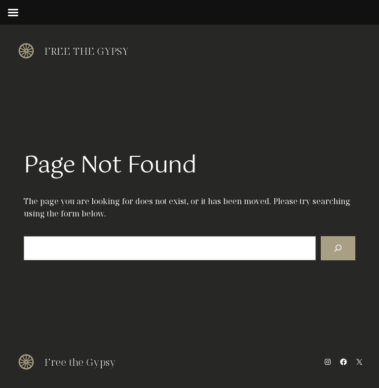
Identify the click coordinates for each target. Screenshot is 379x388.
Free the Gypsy (86, 51)
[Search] (338, 248)
